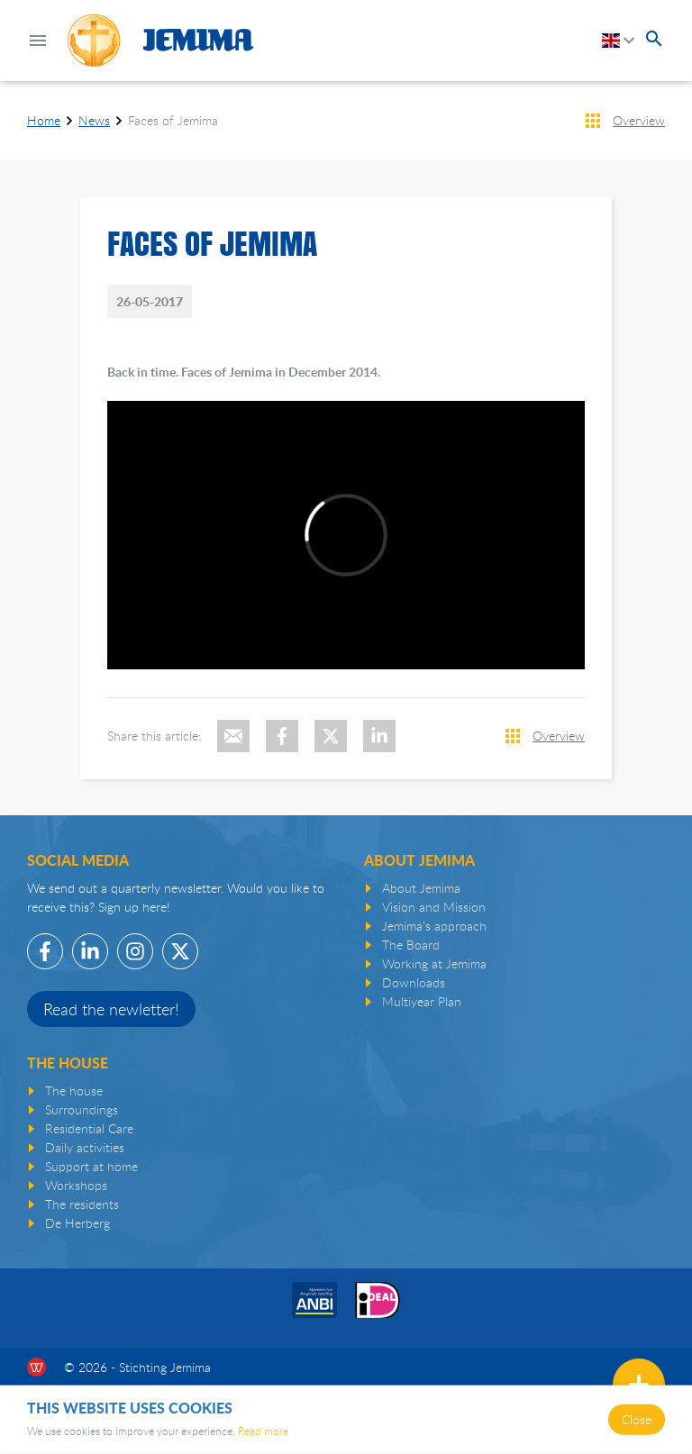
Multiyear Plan (421, 1001)
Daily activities (84, 1147)
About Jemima (421, 887)
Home (43, 120)
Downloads (413, 982)
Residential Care (89, 1128)
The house (74, 1090)
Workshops (76, 1185)
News (94, 120)
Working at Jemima (434, 963)
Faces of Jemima (173, 120)
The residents (82, 1204)
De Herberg (77, 1222)
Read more (263, 1430)
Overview (639, 120)
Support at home (91, 1166)
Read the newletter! (111, 1009)
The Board (411, 944)
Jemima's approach (434, 925)
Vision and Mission (434, 906)
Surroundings (81, 1109)
